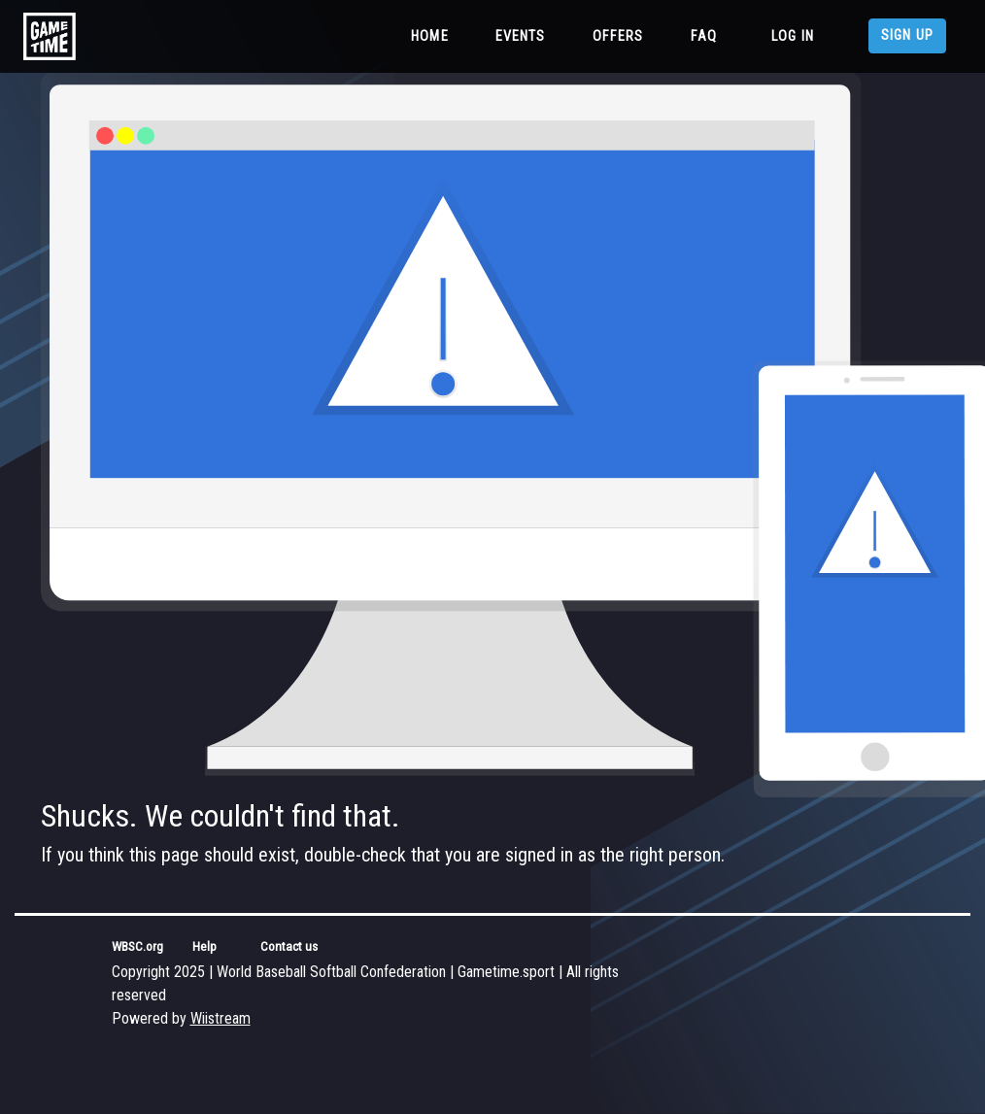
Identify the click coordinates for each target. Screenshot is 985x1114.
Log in (792, 36)
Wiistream (220, 1018)
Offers (618, 36)
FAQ (704, 36)
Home (434, 35)
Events (520, 36)
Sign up (907, 35)
